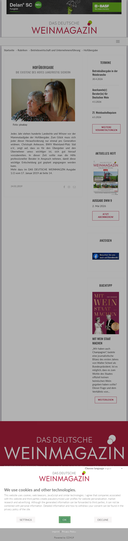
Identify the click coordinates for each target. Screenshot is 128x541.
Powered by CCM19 (64, 537)
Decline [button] (103, 519)
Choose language (94, 468)
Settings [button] (26, 519)
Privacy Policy (69, 531)
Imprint (55, 531)
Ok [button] (65, 519)
